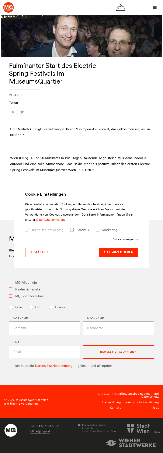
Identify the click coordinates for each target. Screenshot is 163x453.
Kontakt (115, 407)
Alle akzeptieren (118, 252)
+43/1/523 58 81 (48, 426)
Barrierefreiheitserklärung (141, 402)
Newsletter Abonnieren (118, 352)
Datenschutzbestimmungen (55, 365)
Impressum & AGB (108, 394)
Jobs (156, 407)
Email (17, 342)
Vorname (20, 319)
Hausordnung (111, 402)
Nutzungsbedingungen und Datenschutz (140, 395)
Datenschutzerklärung (51, 220)
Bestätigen (39, 252)
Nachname (95, 319)
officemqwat (40, 431)
